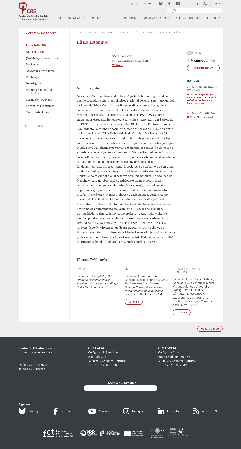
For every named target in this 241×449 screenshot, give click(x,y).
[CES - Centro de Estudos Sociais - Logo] (33, 11)
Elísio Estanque (144, 32)
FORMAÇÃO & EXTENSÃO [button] (155, 18)
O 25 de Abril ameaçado (200, 117)
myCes (133, 3)
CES (79, 32)
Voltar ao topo (210, 328)
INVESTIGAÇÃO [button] (76, 18)
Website (117, 65)
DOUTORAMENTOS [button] (124, 18)
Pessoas (92, 32)
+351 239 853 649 (175, 365)
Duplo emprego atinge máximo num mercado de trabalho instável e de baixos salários (201, 99)
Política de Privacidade (33, 365)
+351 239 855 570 (105, 365)
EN (220, 3)
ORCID (194, 53)
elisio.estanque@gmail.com (130, 60)
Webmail (147, 3)
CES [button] (60, 18)
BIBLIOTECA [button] (212, 18)
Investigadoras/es (115, 32)
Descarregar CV (203, 67)
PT (215, 3)
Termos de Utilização (32, 369)
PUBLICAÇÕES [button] (100, 18)
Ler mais (133, 301)
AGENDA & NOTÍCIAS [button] (188, 18)
